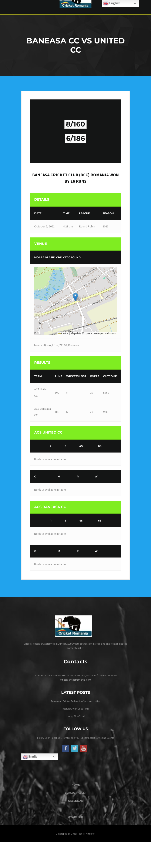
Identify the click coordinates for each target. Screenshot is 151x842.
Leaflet (63, 333)
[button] (75, 297)
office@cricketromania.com (75, 679)
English (31, 756)
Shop (76, 808)
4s (81, 446)
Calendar (75, 800)
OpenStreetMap (93, 333)
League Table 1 (75, 792)
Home (75, 784)
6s (99, 446)
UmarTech (75, 817)
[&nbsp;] (39, 446)
